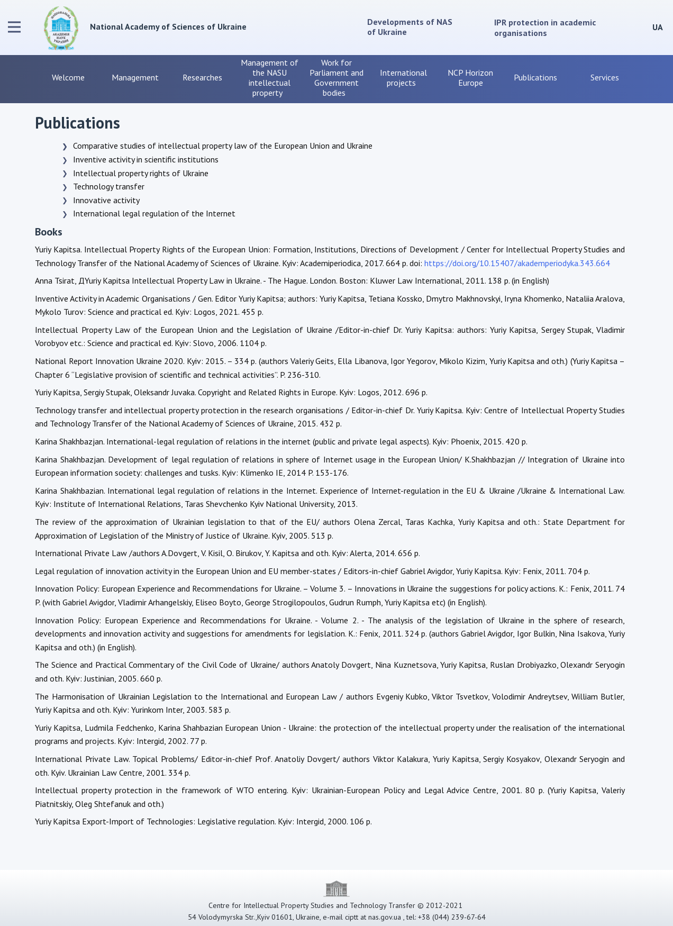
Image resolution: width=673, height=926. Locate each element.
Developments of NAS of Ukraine (410, 26)
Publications (537, 77)
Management (135, 77)
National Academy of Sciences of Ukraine (168, 26)
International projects (403, 77)
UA (657, 27)
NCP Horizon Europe (470, 77)
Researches (202, 77)
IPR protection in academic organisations (545, 27)
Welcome (68, 77)
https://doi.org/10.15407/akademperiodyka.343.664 (517, 263)
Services (604, 77)
